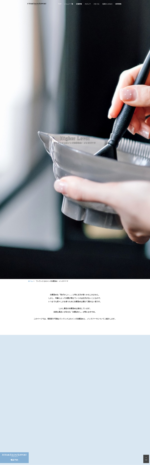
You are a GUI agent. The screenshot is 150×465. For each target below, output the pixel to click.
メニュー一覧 (68, 4)
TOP (59, 4)
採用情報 (118, 4)
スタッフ (88, 4)
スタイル (96, 4)
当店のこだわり (107, 4)
